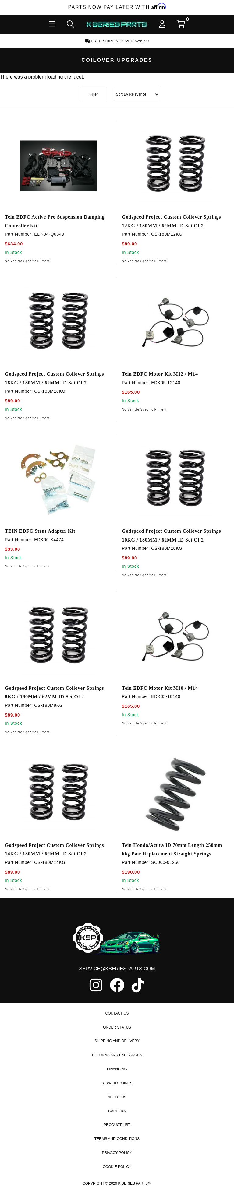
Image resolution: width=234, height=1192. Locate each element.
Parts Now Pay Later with (117, 7)
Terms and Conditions (117, 1154)
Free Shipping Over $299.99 (117, 41)
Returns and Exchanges (117, 1070)
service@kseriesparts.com (117, 983)
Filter (94, 94)
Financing (117, 1084)
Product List (117, 1140)
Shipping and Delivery (117, 1056)
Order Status (117, 1042)
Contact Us (117, 1028)
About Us (117, 1112)
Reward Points (117, 1098)
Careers (117, 1126)
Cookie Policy (117, 1181)
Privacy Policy (117, 1168)
